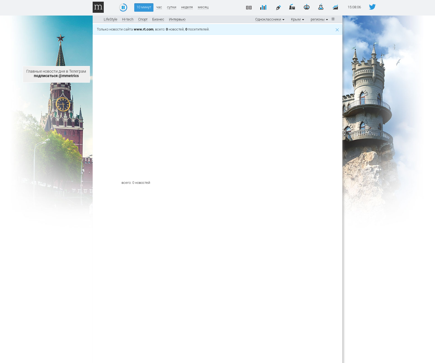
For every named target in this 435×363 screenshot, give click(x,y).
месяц (203, 7)
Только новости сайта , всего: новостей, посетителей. (218, 29)
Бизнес (158, 19)
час (159, 7)
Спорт (143, 19)
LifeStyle (110, 19)
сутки (171, 7)
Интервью (177, 19)
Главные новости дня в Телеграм (56, 73)
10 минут (143, 7)
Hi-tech (127, 19)
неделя (187, 7)
